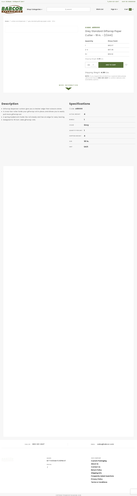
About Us (94, 462)
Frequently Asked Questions (102, 474)
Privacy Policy (96, 477)
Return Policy (96, 468)
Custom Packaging (98, 459)
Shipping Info (96, 471)
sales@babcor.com (105, 442)
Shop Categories (34, 9)
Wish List (99, 9)
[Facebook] (47, 465)
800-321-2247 (38, 442)
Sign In (114, 9)
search (68, 9)
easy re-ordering (128, 1)
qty (89, 65)
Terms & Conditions (98, 480)
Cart (129, 9)
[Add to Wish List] (126, 65)
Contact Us (95, 465)
